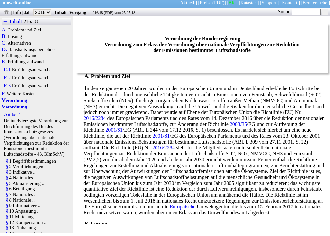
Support (269, 2)
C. (4, 43)
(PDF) (218, 2)
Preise (205, 2)
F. (3, 93)
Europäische (182, 206)
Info (17, 12)
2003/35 (238, 124)
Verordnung (14, 100)
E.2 (7, 77)
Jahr (37, 12)
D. (4, 49)
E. (3, 61)
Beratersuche (315, 2)
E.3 (7, 85)
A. (4, 29)
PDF (108, 13)
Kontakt (289, 2)
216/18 (97, 13)
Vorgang (77, 12)
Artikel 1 (12, 114)
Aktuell (187, 2)
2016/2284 (94, 118)
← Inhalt (12, 21)
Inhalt (61, 12)
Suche (299, 11)
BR (232, 2)
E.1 (7, 69)
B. (4, 36)
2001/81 (113, 130)
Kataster (248, 2)
